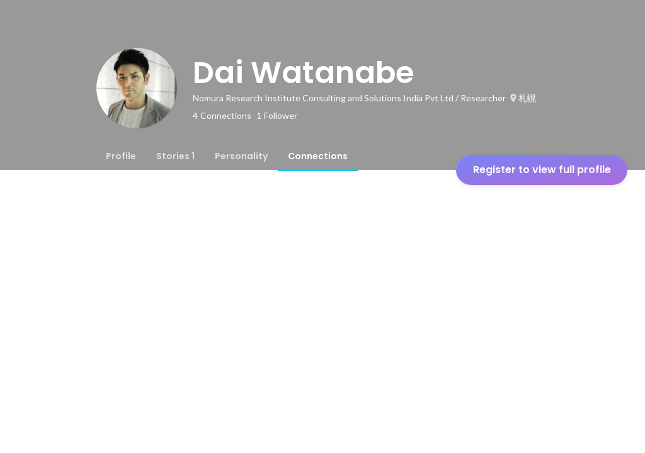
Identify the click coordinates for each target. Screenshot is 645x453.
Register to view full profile (542, 169)
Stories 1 (175, 156)
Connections (318, 156)
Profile (121, 156)
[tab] (121, 156)
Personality (241, 156)
